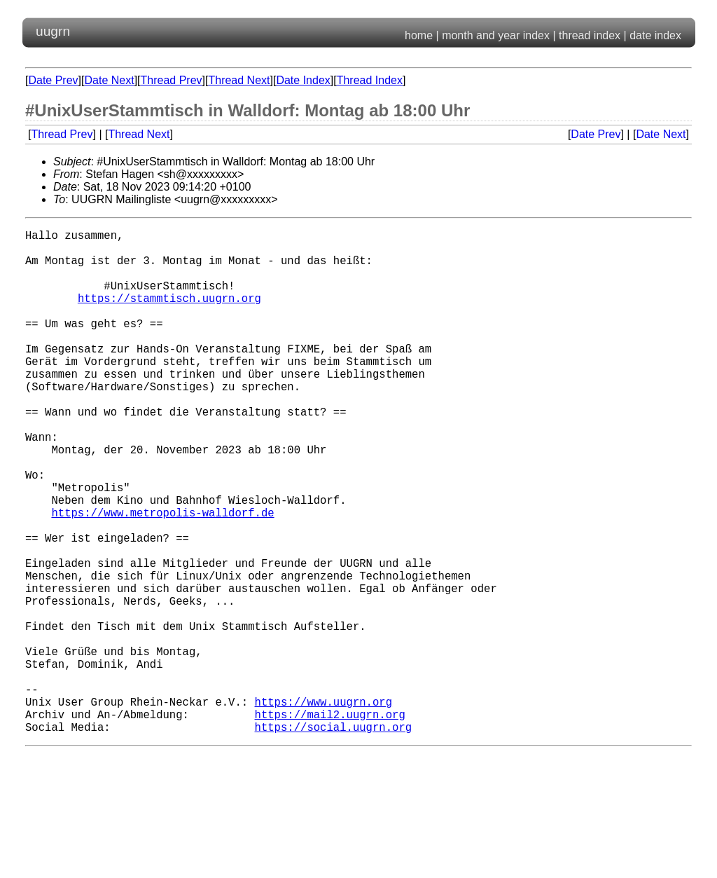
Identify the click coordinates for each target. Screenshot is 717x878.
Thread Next (239, 80)
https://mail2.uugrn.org (329, 823)
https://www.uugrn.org (322, 808)
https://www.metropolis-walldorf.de (162, 576)
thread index (589, 35)
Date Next (109, 80)
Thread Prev (171, 80)
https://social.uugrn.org (333, 838)
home (419, 35)
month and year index (496, 35)
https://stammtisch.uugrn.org (169, 314)
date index (655, 35)
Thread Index (370, 80)
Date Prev (53, 80)
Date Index (303, 80)
